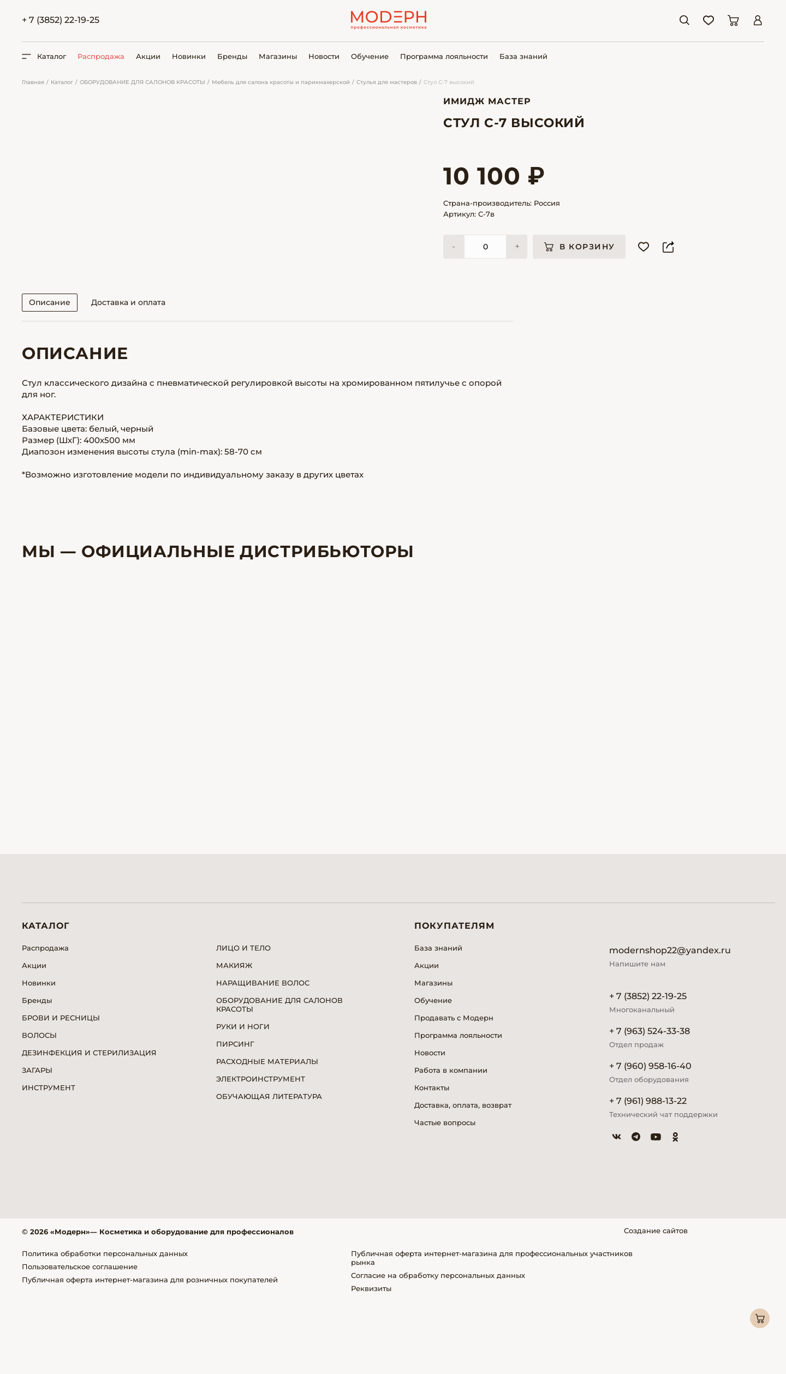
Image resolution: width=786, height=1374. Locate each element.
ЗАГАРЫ (37, 1143)
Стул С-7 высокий (449, 82)
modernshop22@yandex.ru (670, 1024)
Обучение (370, 56)
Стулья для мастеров (386, 82)
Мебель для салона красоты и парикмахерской (281, 82)
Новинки (189, 56)
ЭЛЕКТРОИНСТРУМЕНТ (260, 1152)
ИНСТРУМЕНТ (48, 1161)
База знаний (523, 56)
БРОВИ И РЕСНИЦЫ (61, 1091)
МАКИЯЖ (234, 1039)
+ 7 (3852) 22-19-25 (60, 20)
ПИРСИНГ (235, 1117)
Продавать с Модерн (453, 1091)
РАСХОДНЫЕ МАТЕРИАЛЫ (267, 1135)
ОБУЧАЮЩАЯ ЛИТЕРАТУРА (269, 1170)
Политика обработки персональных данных (105, 1327)
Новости (324, 56)
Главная (33, 82)
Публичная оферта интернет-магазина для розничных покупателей (150, 1353)
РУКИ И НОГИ (243, 1100)
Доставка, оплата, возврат (462, 1178)
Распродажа (101, 56)
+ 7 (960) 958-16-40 (650, 1139)
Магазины (278, 56)
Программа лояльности (444, 56)
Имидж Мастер (487, 101)
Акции (148, 56)
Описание (49, 376)
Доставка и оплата (128, 376)
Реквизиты (371, 1362)
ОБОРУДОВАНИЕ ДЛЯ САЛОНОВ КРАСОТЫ (142, 82)
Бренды (232, 56)
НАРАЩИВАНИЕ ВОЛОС (262, 1056)
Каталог (62, 82)
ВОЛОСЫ (39, 1108)
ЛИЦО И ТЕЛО (243, 1021)
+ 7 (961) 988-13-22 (648, 1174)
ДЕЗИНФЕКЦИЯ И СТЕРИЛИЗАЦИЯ (89, 1126)
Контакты (431, 1161)
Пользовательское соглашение (80, 1340)
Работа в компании (450, 1143)
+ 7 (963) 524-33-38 (649, 1105)
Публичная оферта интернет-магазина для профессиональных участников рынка (492, 1331)
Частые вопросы (444, 1196)
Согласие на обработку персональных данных (438, 1349)
